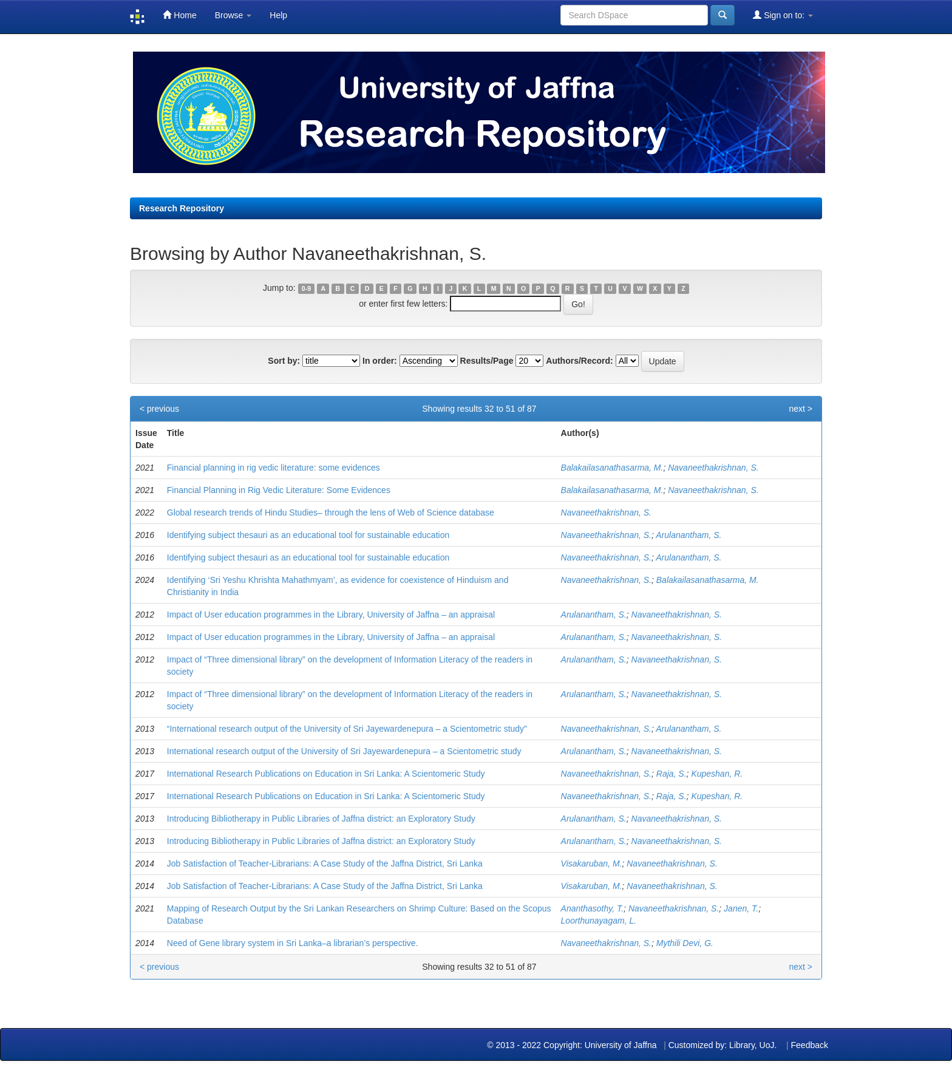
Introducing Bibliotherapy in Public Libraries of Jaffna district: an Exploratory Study (321, 818)
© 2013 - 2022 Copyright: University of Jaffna (573, 1045)
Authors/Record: (579, 361)
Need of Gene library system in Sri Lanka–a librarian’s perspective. (292, 943)
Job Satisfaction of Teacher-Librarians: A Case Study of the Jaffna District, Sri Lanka (325, 863)
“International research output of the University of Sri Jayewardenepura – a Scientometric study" (347, 729)
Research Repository (181, 208)
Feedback (809, 1045)
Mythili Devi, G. (684, 943)
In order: (379, 361)
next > (800, 409)
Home (179, 15)
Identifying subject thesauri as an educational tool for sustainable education (308, 535)
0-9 (306, 288)
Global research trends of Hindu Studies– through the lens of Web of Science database (330, 512)
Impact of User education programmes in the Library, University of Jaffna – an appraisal (331, 614)
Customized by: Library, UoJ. (722, 1045)
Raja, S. (671, 773)
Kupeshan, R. (717, 773)
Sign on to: (783, 15)
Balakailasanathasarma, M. (612, 467)
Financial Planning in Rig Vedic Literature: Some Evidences (278, 490)
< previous (159, 409)
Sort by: (284, 361)
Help (278, 15)
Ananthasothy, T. (592, 908)
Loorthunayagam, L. (599, 920)
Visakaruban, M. (591, 863)
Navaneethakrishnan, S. (713, 467)
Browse (233, 15)
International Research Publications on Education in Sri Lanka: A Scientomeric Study (326, 773)
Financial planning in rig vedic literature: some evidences (273, 467)
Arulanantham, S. (688, 535)
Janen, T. (741, 908)
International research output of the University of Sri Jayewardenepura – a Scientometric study (344, 751)
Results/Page (487, 361)
